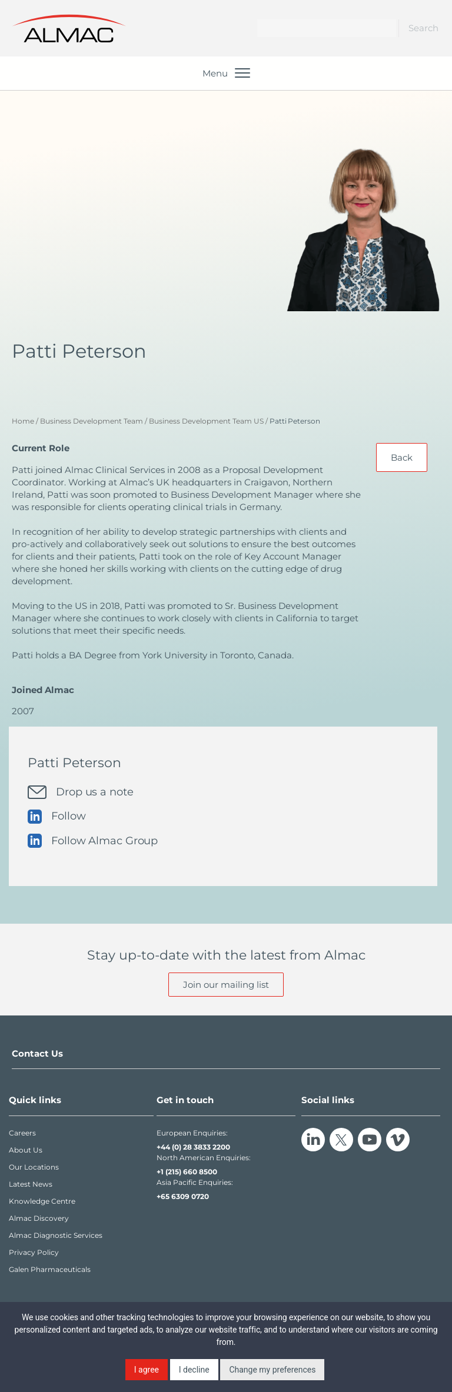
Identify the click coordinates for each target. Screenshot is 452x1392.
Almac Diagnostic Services (55, 1235)
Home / (25, 421)
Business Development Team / (93, 421)
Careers (22, 1132)
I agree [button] (146, 1369)
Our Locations (34, 1167)
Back (402, 457)
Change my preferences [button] (272, 1369)
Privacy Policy (34, 1252)
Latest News (30, 1184)
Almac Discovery (39, 1218)
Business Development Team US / (208, 421)
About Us (25, 1149)
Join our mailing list (226, 984)
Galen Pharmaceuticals (50, 1269)
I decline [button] (194, 1369)
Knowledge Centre (42, 1201)
